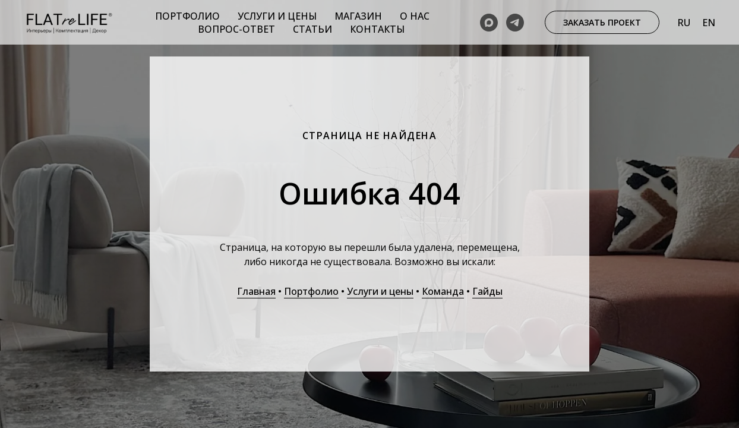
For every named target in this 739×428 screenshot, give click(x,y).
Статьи (312, 29)
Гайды (487, 291)
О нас (414, 16)
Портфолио (187, 16)
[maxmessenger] (489, 23)
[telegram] (515, 23)
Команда (443, 291)
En (708, 22)
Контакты (377, 29)
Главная (256, 291)
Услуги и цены (277, 16)
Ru (683, 22)
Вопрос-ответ (236, 29)
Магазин (358, 16)
